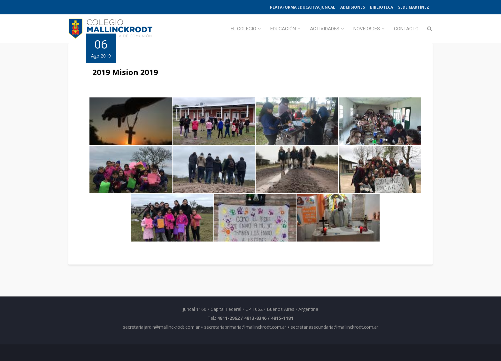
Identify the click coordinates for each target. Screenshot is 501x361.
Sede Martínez (413, 7)
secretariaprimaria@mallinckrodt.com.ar (245, 327)
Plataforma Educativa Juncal (302, 7)
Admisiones (352, 7)
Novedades (366, 29)
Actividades (324, 29)
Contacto (406, 29)
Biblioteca (381, 7)
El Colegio (243, 29)
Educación (283, 29)
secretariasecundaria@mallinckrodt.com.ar (334, 327)
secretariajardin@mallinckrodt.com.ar (161, 327)
